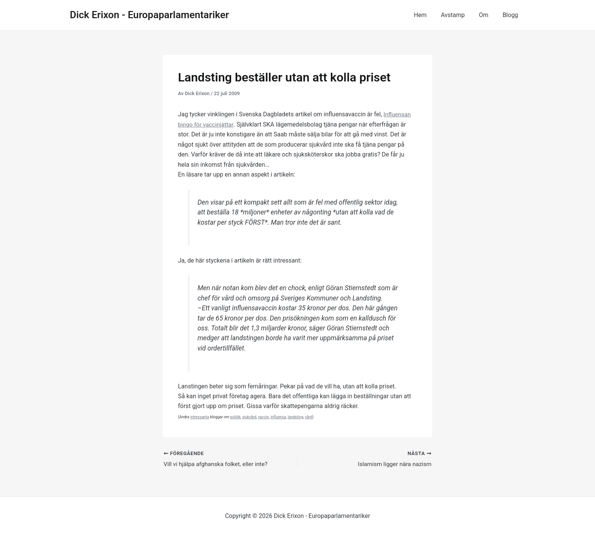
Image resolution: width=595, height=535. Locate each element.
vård (308, 417)
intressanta (199, 417)
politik (235, 417)
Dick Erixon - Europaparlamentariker (149, 14)
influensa (278, 417)
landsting (295, 417)
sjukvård (249, 417)
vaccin (263, 417)
